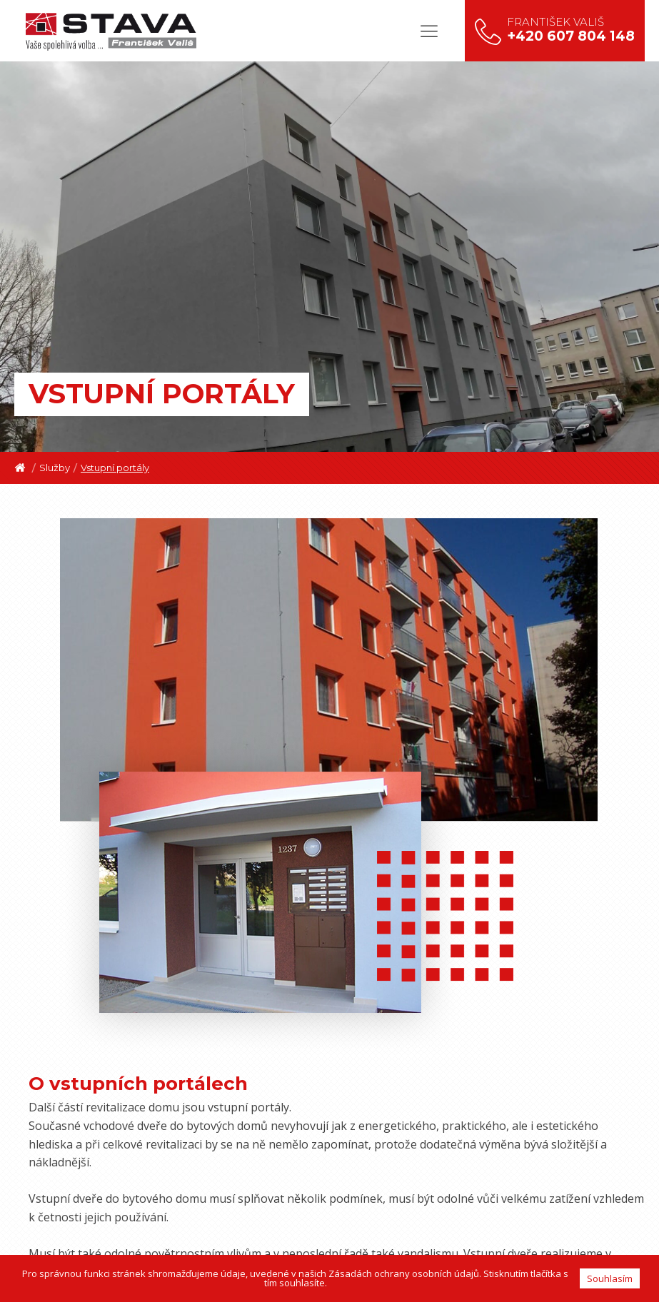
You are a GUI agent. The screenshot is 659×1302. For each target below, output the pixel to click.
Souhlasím (610, 1278)
